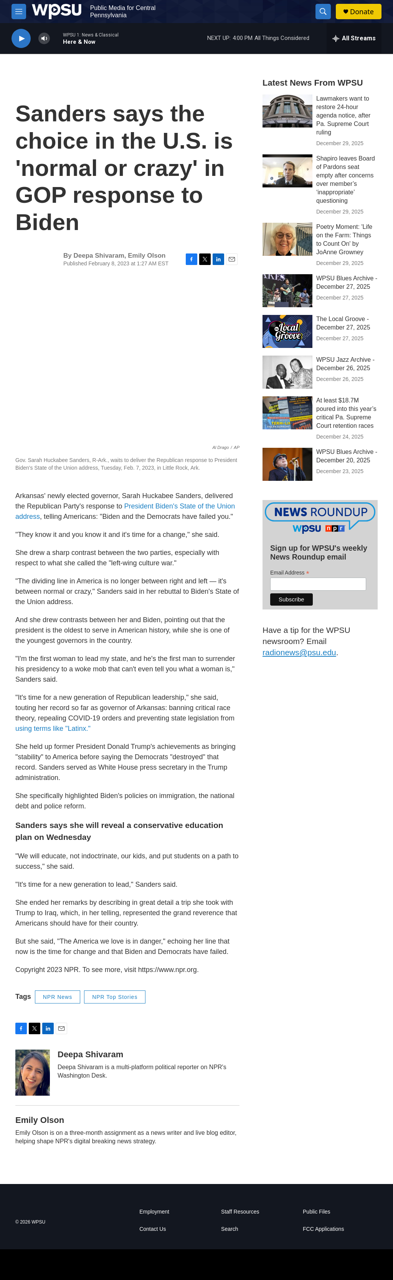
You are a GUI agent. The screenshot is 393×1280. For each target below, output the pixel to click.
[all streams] (354, 38)
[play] (21, 38)
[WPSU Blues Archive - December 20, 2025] (287, 464)
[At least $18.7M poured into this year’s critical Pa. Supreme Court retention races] (287, 412)
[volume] (44, 38)
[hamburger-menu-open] (19, 11)
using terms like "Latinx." (53, 728)
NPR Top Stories (114, 997)
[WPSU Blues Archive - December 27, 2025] (287, 290)
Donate (362, 12)
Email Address (289, 572)
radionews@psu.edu (299, 652)
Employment (154, 1212)
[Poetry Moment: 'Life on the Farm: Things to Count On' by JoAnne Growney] (287, 239)
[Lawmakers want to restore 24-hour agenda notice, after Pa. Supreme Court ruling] (287, 111)
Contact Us (152, 1229)
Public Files (316, 1212)
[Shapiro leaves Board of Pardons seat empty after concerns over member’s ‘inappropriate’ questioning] (287, 170)
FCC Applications (323, 1229)
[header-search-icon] (323, 11)
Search (229, 1229)
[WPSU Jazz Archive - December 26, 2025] (287, 372)
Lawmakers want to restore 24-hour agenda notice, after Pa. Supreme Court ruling (343, 115)
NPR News (57, 997)
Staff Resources (240, 1212)
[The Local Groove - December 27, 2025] (287, 331)
